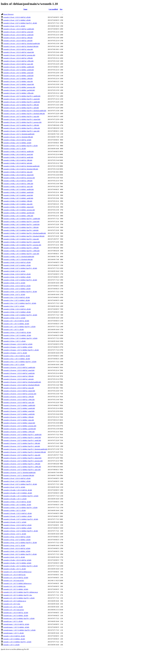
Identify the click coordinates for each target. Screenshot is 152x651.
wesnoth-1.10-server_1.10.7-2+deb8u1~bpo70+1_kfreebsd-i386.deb (24, 452)
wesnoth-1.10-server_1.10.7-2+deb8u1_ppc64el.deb (19, 429)
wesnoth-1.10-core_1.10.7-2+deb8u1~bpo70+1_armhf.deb (21, 102)
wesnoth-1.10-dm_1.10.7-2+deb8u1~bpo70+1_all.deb (20, 280)
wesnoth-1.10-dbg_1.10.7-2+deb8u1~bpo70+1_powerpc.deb (22, 245)
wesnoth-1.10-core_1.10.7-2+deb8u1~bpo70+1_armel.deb (21, 99)
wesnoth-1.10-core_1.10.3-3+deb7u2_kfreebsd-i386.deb (20, 46)
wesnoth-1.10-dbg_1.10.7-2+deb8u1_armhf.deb (18, 198)
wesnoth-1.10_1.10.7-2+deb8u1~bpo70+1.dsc (17, 595)
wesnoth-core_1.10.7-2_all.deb (13, 621)
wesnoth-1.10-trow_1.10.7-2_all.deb (14, 534)
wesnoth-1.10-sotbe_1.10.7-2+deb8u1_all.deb (17, 493)
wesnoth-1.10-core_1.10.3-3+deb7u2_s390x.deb (18, 61)
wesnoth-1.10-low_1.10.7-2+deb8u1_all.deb (17, 335)
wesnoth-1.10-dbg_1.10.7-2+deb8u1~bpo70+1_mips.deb (21, 239)
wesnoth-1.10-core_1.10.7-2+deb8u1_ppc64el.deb (19, 90)
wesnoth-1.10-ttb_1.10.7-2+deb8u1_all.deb (16, 551)
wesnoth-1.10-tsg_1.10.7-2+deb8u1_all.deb (16, 539)
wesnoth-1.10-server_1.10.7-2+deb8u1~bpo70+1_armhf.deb (22, 440)
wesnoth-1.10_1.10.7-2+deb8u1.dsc (14, 586)
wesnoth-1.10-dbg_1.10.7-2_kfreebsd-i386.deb (18, 259)
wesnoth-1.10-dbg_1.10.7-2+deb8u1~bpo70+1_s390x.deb (21, 251)
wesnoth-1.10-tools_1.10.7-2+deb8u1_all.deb (17, 516)
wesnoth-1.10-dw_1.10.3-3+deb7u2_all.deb (17, 286)
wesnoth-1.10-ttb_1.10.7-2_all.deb (14, 557)
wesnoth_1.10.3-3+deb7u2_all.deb (14, 636)
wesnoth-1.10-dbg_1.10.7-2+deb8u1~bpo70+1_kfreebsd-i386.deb (23, 236)
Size (61, 9)
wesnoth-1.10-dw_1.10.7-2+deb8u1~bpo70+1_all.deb (20, 291)
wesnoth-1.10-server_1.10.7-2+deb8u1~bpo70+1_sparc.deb (22, 469)
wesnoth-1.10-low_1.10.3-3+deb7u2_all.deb (17, 332)
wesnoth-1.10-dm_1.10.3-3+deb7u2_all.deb (17, 274)
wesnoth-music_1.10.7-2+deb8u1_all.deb (16, 627)
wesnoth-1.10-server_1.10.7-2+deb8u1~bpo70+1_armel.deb (22, 437)
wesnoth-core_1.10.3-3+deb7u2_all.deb (15, 612)
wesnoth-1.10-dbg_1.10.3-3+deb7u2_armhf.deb (18, 157)
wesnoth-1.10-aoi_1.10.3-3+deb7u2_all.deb (17, 17)
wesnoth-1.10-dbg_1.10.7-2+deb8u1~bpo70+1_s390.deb (21, 248)
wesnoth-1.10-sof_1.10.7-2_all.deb (14, 487)
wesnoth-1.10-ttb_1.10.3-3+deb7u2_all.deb (16, 548)
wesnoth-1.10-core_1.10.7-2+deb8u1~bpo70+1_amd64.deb (21, 96)
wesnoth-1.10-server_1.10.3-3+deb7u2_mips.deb (18, 388)
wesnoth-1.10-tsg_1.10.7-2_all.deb (14, 545)
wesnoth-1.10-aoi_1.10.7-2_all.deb (14, 26)
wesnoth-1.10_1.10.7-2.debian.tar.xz (14, 601)
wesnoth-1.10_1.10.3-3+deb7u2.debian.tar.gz (17, 572)
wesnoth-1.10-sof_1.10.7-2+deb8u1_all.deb (17, 481)
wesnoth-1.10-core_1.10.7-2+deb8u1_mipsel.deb (18, 84)
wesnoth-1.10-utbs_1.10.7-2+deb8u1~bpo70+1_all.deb (20, 566)
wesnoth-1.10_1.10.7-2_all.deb (13, 607)
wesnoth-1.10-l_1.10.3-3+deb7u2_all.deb (16, 321)
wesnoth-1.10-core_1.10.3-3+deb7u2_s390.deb (18, 58)
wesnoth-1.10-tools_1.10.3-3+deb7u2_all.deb (17, 513)
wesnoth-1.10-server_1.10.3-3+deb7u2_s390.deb (18, 396)
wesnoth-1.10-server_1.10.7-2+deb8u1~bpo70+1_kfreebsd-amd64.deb (25, 449)
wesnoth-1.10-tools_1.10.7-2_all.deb (14, 522)
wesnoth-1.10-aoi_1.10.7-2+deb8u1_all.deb (17, 20)
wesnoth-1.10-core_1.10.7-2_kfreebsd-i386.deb (18, 137)
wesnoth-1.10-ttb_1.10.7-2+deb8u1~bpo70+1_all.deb (20, 554)
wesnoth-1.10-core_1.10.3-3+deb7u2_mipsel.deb (18, 52)
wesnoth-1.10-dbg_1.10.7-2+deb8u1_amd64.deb (18, 189)
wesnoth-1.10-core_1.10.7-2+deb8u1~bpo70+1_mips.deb (21, 116)
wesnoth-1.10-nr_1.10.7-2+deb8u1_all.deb (16, 359)
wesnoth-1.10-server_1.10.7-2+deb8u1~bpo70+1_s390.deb (21, 464)
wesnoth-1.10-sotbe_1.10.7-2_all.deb (14, 499)
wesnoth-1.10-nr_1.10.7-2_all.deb (14, 364)
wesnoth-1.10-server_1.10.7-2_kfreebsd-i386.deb (18, 475)
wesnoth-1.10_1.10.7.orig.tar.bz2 (13, 610)
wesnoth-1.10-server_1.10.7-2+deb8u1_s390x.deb (19, 432)
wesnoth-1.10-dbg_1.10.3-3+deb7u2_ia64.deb (17, 163)
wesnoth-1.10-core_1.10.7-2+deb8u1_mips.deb (18, 81)
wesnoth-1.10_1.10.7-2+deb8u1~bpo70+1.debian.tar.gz (20, 592)
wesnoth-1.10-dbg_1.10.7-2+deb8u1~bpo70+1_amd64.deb (21, 218)
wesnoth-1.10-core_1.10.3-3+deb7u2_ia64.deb (17, 40)
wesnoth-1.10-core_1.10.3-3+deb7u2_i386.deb (18, 38)
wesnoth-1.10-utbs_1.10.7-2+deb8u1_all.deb (17, 563)
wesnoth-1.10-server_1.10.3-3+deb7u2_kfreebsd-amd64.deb (22, 382)
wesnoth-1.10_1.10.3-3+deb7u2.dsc (14, 575)
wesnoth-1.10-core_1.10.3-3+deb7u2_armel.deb (18, 32)
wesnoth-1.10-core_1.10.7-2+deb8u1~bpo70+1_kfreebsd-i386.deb (24, 113)
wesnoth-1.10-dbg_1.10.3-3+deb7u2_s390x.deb (18, 183)
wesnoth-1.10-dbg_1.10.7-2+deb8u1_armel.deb (18, 195)
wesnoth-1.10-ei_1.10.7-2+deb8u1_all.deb (16, 300)
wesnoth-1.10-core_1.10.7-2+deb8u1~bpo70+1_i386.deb (21, 105)
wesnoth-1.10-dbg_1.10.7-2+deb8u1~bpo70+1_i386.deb (21, 227)
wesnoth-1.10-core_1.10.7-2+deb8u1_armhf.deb (18, 75)
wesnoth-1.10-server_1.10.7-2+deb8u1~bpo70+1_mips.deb (21, 455)
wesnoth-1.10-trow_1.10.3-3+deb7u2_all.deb (17, 525)
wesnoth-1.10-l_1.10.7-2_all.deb (13, 329)
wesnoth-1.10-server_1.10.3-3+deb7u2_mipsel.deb (19, 391)
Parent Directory (8, 14)
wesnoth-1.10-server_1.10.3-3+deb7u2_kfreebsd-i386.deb (21, 385)
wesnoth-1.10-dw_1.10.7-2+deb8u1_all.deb (17, 289)
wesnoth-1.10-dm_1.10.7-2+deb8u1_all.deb (17, 277)
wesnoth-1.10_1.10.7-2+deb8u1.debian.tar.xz (17, 583)
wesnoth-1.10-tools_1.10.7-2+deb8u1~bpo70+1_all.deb (20, 519)
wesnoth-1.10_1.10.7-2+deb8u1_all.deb (15, 589)
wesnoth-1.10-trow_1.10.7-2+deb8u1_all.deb (17, 528)
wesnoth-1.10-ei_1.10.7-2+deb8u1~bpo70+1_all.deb (19, 303)
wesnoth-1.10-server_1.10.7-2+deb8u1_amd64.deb (19, 405)
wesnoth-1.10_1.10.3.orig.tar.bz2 (13, 580)
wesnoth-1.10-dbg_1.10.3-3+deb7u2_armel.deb (18, 154)
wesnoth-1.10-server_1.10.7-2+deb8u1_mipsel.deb (19, 423)
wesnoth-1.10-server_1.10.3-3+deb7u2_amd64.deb (19, 367)
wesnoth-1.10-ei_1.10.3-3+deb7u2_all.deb (16, 297)
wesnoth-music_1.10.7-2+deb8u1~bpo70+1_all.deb (19, 630)
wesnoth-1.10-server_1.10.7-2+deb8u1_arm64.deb (19, 408)
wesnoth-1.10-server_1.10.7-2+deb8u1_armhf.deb (19, 414)
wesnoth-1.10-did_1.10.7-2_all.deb (14, 271)
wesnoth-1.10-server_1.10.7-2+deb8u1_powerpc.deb (19, 426)
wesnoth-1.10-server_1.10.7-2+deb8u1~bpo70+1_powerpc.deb (23, 461)
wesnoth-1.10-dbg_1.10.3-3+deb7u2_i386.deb (17, 160)
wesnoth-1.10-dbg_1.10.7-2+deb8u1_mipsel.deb (18, 207)
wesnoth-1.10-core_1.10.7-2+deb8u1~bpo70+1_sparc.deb (21, 131)
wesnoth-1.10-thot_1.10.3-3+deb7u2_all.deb (17, 502)
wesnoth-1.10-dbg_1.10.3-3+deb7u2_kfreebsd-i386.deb (20, 169)
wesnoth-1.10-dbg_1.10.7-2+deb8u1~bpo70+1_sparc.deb (21, 253)
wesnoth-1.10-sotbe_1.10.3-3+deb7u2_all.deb (17, 490)
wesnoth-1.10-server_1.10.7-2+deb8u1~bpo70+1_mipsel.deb (22, 458)
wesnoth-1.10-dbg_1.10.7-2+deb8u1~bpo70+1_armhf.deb (21, 224)
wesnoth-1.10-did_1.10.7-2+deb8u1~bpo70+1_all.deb (20, 268)
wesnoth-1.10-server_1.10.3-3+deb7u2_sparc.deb (18, 402)
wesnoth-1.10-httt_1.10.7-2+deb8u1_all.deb (17, 312)
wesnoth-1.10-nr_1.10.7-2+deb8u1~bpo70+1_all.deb (19, 361)
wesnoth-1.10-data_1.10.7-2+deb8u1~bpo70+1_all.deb (20, 146)
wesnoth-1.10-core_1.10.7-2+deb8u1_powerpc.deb (19, 87)
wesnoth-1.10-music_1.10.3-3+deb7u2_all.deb (17, 344)
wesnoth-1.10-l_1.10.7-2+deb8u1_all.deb (16, 324)
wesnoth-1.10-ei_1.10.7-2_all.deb (13, 306)
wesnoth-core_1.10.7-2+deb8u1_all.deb (15, 615)
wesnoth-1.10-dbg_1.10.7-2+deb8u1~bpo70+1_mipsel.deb (21, 242)
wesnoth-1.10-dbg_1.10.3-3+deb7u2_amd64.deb (18, 151)
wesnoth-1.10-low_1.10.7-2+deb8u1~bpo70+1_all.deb (20, 338)
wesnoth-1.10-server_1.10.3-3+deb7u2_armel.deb (18, 370)
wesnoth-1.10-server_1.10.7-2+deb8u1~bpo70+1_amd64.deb (22, 434)
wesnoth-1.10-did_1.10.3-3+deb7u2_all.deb (17, 262)
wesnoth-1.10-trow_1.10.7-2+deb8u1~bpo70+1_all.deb (20, 531)
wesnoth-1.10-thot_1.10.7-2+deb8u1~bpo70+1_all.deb (20, 507)
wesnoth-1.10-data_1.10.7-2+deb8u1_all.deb (17, 143)
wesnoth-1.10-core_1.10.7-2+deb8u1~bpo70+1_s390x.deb (21, 128)
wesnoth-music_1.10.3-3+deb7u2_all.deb (16, 624)
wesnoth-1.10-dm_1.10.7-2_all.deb (14, 283)
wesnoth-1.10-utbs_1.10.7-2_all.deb (14, 569)
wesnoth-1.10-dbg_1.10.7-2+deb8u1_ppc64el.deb (18, 213)
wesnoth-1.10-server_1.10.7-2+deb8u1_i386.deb (18, 417)
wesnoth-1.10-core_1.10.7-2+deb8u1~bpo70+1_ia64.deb (21, 108)
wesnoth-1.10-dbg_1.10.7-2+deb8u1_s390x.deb (18, 216)
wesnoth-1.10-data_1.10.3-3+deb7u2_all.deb (17, 140)
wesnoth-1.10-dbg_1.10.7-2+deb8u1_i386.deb (17, 201)
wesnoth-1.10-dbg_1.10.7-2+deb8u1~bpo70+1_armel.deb (21, 221)
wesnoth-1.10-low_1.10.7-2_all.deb (14, 341)
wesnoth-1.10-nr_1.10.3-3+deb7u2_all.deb (16, 356)
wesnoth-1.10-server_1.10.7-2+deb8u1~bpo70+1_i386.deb (21, 443)
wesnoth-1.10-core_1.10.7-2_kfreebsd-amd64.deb (18, 134)
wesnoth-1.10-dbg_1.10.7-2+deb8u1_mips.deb (17, 204)
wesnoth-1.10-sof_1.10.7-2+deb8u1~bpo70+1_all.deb (20, 484)
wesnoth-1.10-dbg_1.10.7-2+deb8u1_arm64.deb (18, 192)
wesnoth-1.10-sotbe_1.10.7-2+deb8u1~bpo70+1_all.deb (20, 496)
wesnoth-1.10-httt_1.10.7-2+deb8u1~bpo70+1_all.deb (20, 315)
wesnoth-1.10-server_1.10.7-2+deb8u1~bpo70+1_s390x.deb (22, 467)
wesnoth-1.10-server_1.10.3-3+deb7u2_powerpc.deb (19, 394)
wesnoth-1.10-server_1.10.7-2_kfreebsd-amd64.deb (19, 472)
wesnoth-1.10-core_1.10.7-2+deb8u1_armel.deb (18, 73)
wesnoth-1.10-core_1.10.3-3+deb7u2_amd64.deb (18, 29)
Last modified (53, 9)
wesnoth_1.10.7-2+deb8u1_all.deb (14, 639)
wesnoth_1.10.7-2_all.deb (11, 645)
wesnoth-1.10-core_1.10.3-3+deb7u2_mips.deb (18, 49)
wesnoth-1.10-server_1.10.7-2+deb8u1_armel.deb (18, 411)
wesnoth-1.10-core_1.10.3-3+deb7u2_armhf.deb (18, 35)
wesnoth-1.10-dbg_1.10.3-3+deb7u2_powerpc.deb (19, 178)
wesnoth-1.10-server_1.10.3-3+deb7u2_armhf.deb (19, 373)
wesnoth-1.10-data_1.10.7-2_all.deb (14, 148)
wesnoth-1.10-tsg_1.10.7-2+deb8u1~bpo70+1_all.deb (20, 542)
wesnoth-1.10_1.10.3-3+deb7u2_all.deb (15, 577)
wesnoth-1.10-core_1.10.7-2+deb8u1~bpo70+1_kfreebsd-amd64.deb (24, 110)
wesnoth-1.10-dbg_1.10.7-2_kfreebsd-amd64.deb (18, 256)
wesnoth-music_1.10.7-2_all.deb (13, 633)
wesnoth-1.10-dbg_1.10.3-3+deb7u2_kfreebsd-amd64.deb (21, 166)
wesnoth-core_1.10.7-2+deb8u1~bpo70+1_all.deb (18, 618)
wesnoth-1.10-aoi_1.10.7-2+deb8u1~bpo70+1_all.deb (20, 23)
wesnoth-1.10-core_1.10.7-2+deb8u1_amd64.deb (18, 67)
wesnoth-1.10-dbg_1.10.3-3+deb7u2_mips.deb (17, 172)
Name (25, 9)
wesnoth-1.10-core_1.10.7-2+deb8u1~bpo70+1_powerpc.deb (22, 122)
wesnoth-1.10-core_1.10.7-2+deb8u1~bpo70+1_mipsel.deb (21, 119)
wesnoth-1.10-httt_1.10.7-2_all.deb (14, 318)
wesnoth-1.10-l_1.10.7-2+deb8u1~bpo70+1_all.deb (19, 326)
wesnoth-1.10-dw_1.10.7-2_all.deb (14, 294)
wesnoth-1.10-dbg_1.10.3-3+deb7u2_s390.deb (17, 181)
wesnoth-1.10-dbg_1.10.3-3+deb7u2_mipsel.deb (18, 175)
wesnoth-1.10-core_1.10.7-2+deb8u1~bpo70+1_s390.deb (21, 125)
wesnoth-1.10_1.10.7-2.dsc (11, 604)
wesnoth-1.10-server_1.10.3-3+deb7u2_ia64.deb (18, 379)
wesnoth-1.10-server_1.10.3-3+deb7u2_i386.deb (18, 376)
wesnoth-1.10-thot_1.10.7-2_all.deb (14, 510)
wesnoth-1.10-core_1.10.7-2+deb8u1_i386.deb (18, 78)
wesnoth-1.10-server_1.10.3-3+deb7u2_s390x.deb (19, 399)
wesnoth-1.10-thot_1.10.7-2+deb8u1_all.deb (17, 504)
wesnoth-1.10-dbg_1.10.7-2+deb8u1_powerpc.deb (19, 210)
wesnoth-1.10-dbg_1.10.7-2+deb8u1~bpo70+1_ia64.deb (20, 230)
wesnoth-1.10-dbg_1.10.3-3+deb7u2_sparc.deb (18, 186)
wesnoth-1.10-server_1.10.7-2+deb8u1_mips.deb (18, 420)
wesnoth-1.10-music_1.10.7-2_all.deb (15, 353)
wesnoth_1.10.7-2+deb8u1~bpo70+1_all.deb (17, 642)
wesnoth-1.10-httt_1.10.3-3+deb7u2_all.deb (17, 309)
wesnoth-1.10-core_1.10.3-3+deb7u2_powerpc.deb (19, 55)
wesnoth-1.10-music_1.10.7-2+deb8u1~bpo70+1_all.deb (21, 350)
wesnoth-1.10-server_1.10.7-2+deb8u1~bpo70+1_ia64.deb (21, 446)
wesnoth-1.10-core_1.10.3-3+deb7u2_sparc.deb (18, 64)
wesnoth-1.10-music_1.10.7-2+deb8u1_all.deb (17, 347)
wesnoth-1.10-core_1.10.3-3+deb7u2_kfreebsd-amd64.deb (21, 43)
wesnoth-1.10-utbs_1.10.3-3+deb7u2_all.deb (17, 560)
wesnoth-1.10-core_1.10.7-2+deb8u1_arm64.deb (18, 70)
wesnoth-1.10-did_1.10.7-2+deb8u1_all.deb (17, 265)
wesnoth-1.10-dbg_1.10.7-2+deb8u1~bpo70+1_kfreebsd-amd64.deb (24, 233)
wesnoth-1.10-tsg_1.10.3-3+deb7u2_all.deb (16, 537)
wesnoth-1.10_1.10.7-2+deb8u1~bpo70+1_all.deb (19, 598)
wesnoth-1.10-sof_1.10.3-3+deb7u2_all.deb (17, 478)
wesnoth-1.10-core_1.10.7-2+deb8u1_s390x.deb (18, 93)
